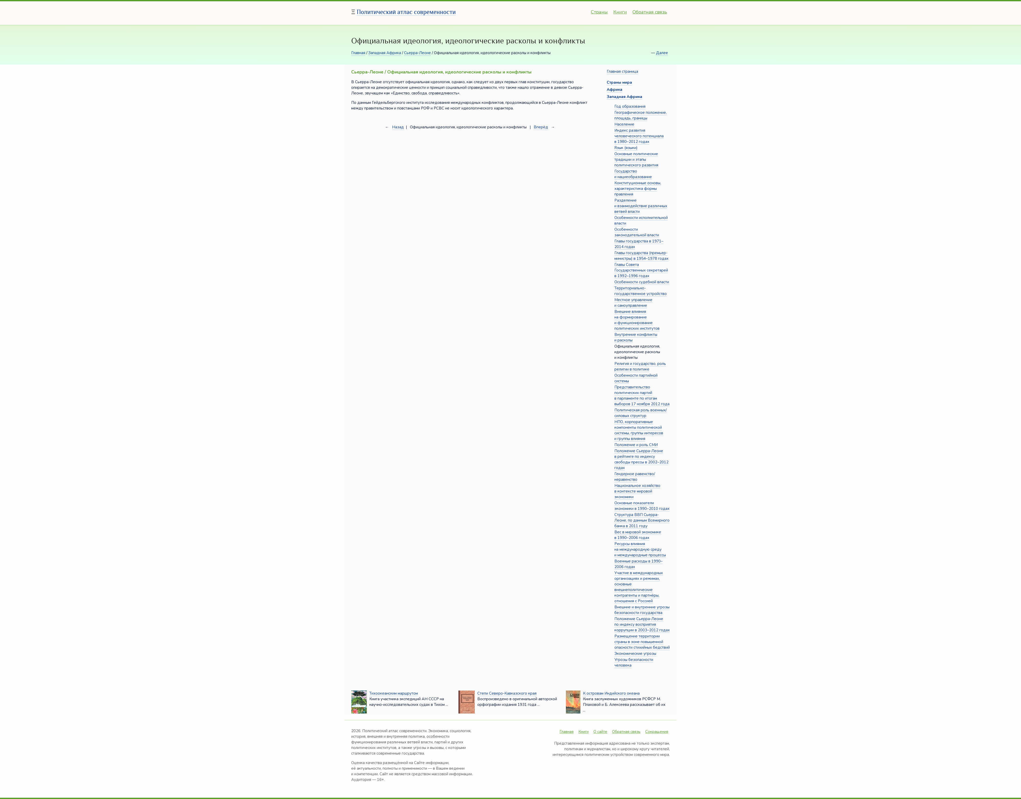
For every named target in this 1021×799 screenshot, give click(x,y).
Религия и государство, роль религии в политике (640, 366)
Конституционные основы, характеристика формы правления (637, 188)
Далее (662, 52)
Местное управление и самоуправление (633, 302)
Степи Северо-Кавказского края (507, 693)
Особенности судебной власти (641, 282)
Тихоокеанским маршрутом (393, 693)
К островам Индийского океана (611, 693)
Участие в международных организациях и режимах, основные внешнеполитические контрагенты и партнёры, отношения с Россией (638, 587)
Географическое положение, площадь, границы (640, 115)
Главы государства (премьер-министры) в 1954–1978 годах (641, 255)
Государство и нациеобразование (633, 174)
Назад (398, 127)
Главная (358, 52)
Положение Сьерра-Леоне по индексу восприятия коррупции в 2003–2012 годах (642, 624)
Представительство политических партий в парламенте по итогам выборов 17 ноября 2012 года (642, 396)
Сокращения (656, 731)
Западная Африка (384, 52)
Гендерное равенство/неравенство (634, 476)
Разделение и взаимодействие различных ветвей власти (640, 206)
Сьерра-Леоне (417, 52)
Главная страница (622, 71)
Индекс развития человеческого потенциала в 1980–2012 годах (639, 136)
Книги (620, 12)
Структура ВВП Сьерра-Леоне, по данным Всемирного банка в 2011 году (642, 520)
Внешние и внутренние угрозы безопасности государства (642, 610)
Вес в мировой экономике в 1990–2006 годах (637, 535)
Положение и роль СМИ (636, 444)
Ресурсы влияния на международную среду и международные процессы (640, 549)
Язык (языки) (626, 147)
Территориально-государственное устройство (640, 291)
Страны (599, 12)
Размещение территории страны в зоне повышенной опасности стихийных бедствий (642, 642)
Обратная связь (650, 12)
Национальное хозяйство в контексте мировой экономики (637, 491)
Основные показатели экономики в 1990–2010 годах (642, 505)
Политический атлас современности (406, 11)
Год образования (630, 106)
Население (624, 124)
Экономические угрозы (635, 653)
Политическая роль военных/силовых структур (640, 413)
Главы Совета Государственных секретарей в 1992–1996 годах (641, 270)
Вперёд (541, 127)
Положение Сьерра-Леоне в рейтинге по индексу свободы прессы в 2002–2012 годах (641, 459)
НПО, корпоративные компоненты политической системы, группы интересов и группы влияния (638, 430)
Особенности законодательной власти (636, 232)
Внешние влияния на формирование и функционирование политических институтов (637, 320)
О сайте (600, 731)
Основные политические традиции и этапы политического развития (636, 159)
